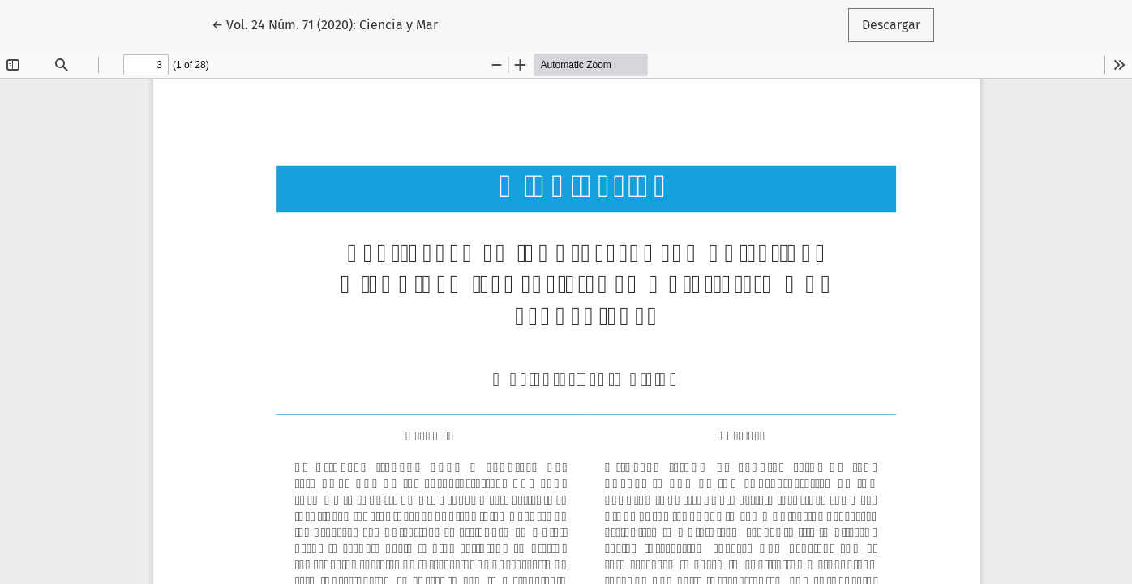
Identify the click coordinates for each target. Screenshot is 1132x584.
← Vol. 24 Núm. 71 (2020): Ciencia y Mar (325, 23)
